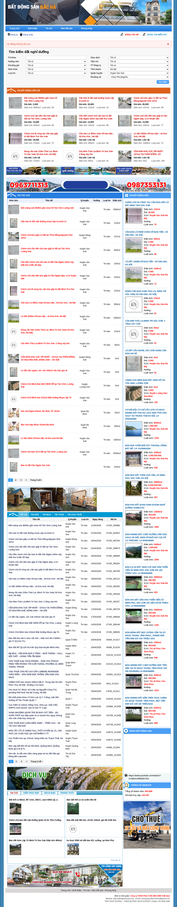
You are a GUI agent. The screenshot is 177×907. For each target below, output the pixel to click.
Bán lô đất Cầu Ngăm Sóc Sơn (35, 465)
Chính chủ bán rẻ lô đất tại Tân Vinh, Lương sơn (44, 452)
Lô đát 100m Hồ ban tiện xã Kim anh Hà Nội (42, 438)
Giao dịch (95, 57)
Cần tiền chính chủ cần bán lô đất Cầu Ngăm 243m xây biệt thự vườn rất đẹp (95, 119)
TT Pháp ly (96, 65)
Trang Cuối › (36, 480)
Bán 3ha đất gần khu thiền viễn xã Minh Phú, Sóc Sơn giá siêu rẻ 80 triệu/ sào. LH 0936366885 (146, 603)
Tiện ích (94, 61)
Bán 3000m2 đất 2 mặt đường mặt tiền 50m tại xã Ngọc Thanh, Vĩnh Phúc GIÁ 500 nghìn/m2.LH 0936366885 (146, 668)
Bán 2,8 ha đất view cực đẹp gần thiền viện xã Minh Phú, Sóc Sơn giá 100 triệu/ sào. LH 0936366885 (146, 570)
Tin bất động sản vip (28, 90)
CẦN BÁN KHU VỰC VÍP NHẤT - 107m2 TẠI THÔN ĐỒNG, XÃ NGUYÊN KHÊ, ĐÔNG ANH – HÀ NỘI (151, 154)
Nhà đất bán (67, 28)
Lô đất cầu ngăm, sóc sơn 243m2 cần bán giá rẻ (44, 370)
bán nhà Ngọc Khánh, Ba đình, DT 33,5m (40, 411)
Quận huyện (97, 73)
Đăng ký (14, 35)
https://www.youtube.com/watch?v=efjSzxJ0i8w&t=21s (145, 777)
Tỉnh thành (96, 69)
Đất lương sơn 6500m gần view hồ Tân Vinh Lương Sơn (47, 208)
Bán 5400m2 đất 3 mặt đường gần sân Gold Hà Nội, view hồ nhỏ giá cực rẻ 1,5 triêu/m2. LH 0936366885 (146, 537)
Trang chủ (14, 28)
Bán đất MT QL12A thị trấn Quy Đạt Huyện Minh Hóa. (34, 647)
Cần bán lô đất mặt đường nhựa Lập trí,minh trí (44, 221)
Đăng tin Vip (132, 35)
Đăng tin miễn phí (157, 35)
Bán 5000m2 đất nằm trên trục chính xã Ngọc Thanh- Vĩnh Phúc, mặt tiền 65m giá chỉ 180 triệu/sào (146, 701)
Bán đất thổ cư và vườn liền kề (81, 800)
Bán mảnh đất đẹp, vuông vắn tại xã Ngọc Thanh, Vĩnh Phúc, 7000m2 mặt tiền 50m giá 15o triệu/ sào (145, 635)
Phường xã (96, 77)
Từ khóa (12, 57)
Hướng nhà (13, 61)
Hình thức (13, 69)
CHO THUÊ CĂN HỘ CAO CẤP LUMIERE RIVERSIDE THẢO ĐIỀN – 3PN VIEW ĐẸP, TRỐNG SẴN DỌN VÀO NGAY (34, 674)
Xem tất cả (115, 860)
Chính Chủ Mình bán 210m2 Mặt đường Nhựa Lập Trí (46, 397)
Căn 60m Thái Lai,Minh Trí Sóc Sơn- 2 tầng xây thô (45, 343)
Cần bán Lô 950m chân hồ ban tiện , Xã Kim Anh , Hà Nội (48, 303)
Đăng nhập (28, 35)
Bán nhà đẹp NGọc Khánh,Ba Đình (37, 425)
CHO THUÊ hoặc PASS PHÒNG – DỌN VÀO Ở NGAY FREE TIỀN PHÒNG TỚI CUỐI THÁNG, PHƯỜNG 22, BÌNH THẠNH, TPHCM (36, 664)
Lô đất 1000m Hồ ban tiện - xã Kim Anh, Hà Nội (43, 316)
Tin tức (49, 28)
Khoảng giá (13, 65)
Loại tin (11, 73)
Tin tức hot (23, 195)
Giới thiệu (32, 28)
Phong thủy (86, 28)
